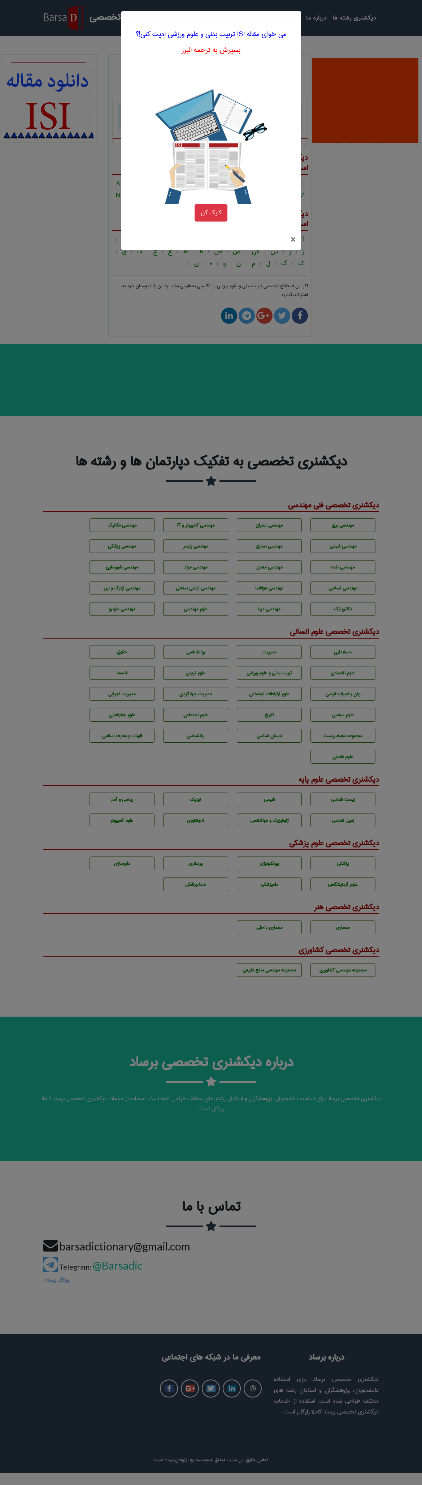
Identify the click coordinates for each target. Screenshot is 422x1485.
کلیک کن (211, 182)
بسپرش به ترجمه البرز (211, 19)
